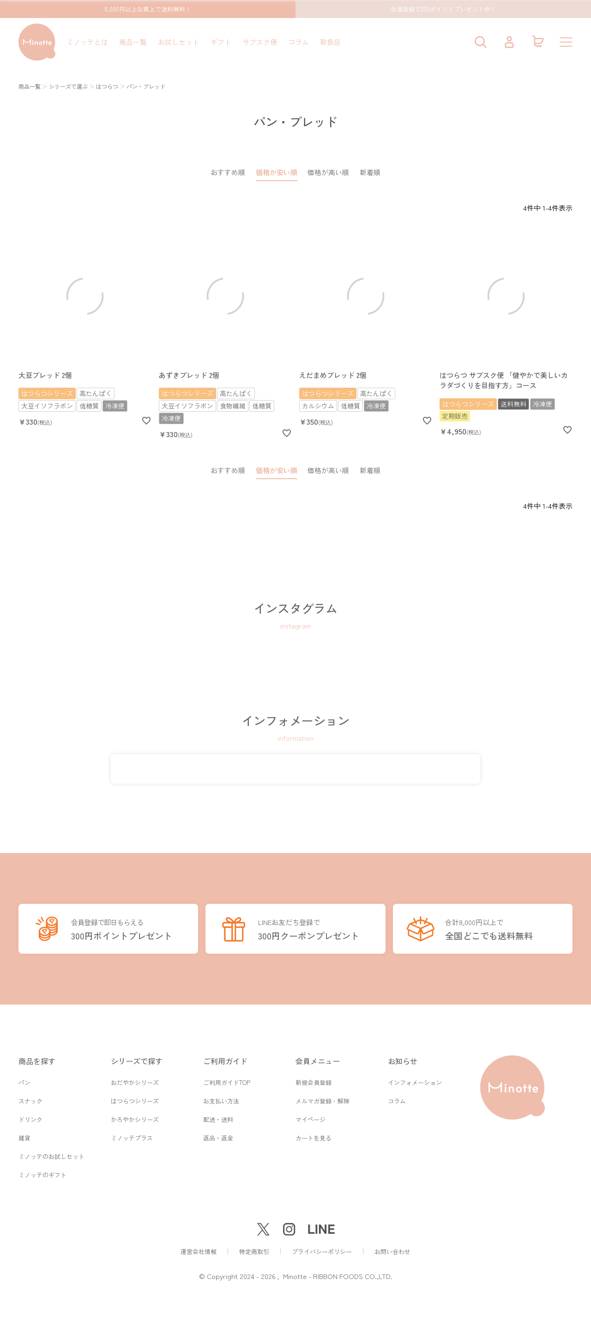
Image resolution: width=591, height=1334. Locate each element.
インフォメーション (415, 1077)
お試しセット (178, 42)
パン (24, 1077)
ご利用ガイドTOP (226, 1077)
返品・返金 (218, 1135)
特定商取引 (254, 1251)
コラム (298, 42)
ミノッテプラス (132, 1135)
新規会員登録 (314, 1077)
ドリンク (30, 1116)
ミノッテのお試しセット (51, 1155)
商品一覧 (133, 42)
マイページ (311, 1116)
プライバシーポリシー (322, 1251)
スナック (30, 1096)
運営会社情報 (199, 1251)
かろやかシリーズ (135, 1116)
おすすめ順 (228, 172)
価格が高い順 (328, 172)
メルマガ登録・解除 (323, 1096)
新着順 (370, 172)
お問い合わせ (392, 1251)
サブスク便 (259, 42)
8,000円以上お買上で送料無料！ (147, 9)
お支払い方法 (221, 1096)
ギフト (221, 42)
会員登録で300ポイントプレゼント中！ (443, 9)
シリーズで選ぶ (68, 86)
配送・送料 (218, 1116)
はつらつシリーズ (135, 1096)
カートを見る (314, 1135)
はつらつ (107, 86)
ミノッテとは (87, 42)
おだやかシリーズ (135, 1077)
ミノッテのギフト (42, 1174)
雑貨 (24, 1135)
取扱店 (330, 42)
